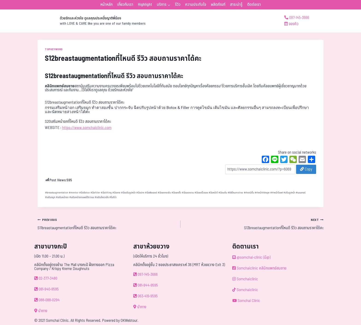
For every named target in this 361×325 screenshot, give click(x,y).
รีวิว (177, 5)
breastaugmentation (56, 193)
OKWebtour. (129, 321)
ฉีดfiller (95, 193)
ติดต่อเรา (254, 5)
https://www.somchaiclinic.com (86, 128)
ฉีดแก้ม (222, 193)
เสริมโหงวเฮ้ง (102, 197)
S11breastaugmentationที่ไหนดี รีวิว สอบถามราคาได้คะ (107, 224)
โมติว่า (112, 197)
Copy (306, 169)
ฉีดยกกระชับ (164, 193)
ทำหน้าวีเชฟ (276, 193)
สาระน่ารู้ (236, 5)
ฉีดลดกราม (188, 193)
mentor (74, 193)
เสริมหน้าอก (62, 197)
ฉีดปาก (140, 193)
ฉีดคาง (116, 193)
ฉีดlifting (106, 193)
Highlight (145, 5)
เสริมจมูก (50, 197)
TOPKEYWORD (54, 49)
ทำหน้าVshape (262, 193)
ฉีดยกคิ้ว (176, 193)
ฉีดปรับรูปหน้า (128, 193)
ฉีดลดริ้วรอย (201, 193)
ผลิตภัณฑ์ (218, 5)
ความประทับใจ (195, 5)
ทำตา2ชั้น (249, 193)
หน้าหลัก (106, 5)
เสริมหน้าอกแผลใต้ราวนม (81, 197)
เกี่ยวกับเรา (125, 5)
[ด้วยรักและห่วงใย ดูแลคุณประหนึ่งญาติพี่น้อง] (92, 21)
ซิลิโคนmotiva (235, 193)
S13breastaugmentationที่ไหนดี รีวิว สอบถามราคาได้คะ (253, 224)
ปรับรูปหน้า (289, 193)
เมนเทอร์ (301, 193)
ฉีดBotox (84, 193)
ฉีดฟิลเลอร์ (151, 193)
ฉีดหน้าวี (213, 193)
